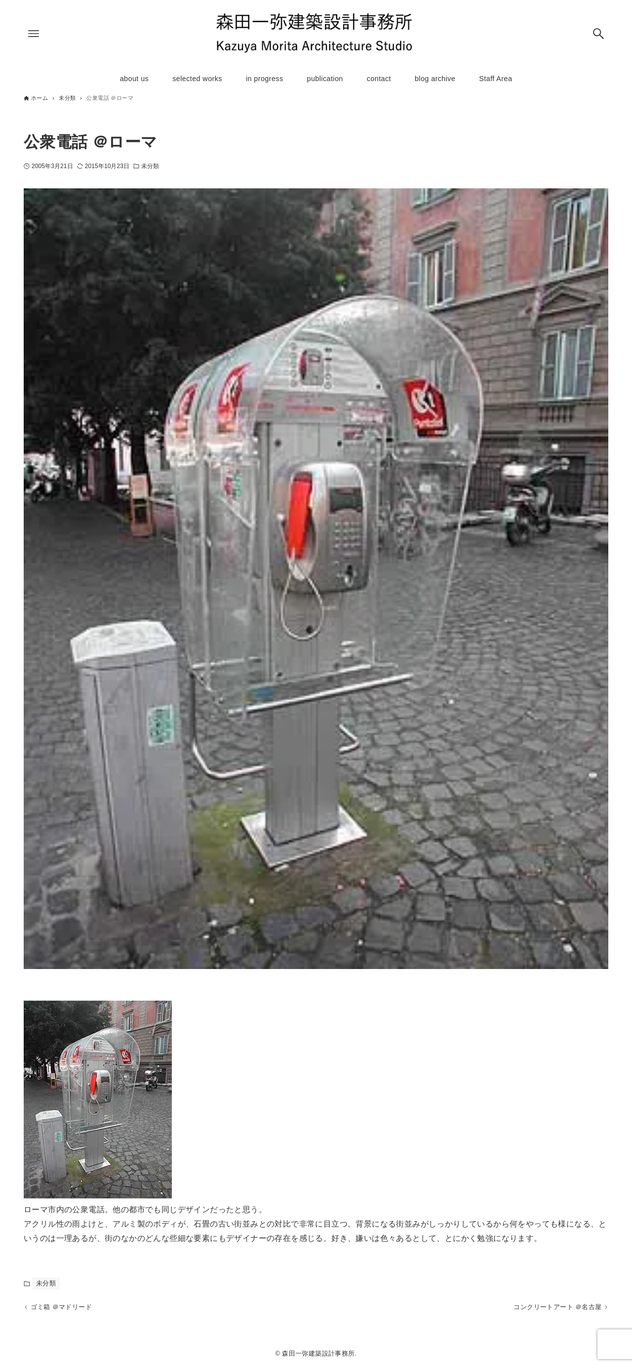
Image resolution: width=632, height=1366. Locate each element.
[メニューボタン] (33, 34)
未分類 (150, 166)
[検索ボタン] (598, 34)
